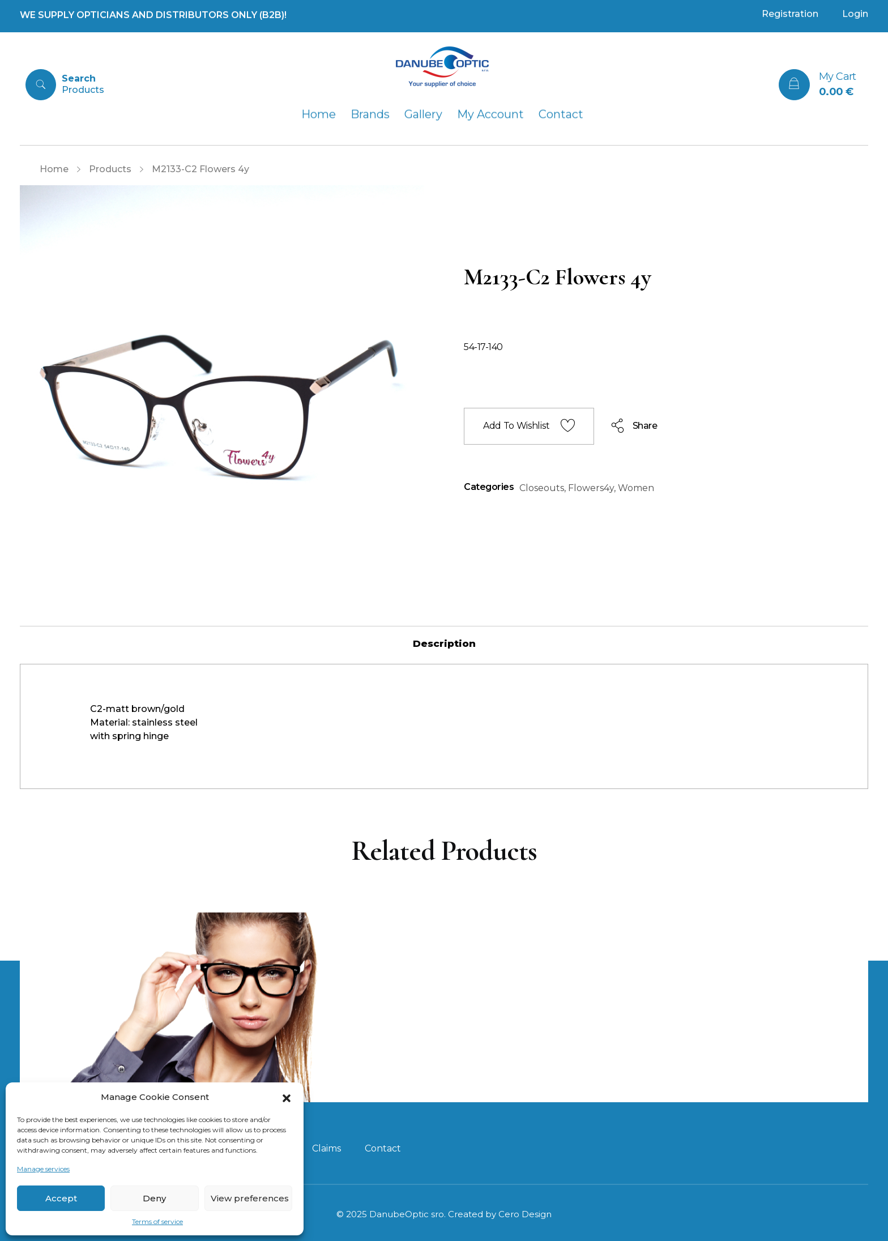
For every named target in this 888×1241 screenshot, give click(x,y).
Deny (154, 1198)
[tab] (444, 643)
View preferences (250, 1198)
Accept (61, 1198)
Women (636, 488)
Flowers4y (591, 488)
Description (444, 643)
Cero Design (525, 1214)
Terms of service (157, 1221)
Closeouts (541, 488)
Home (54, 169)
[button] (286, 1097)
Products (110, 169)
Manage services (43, 1169)
